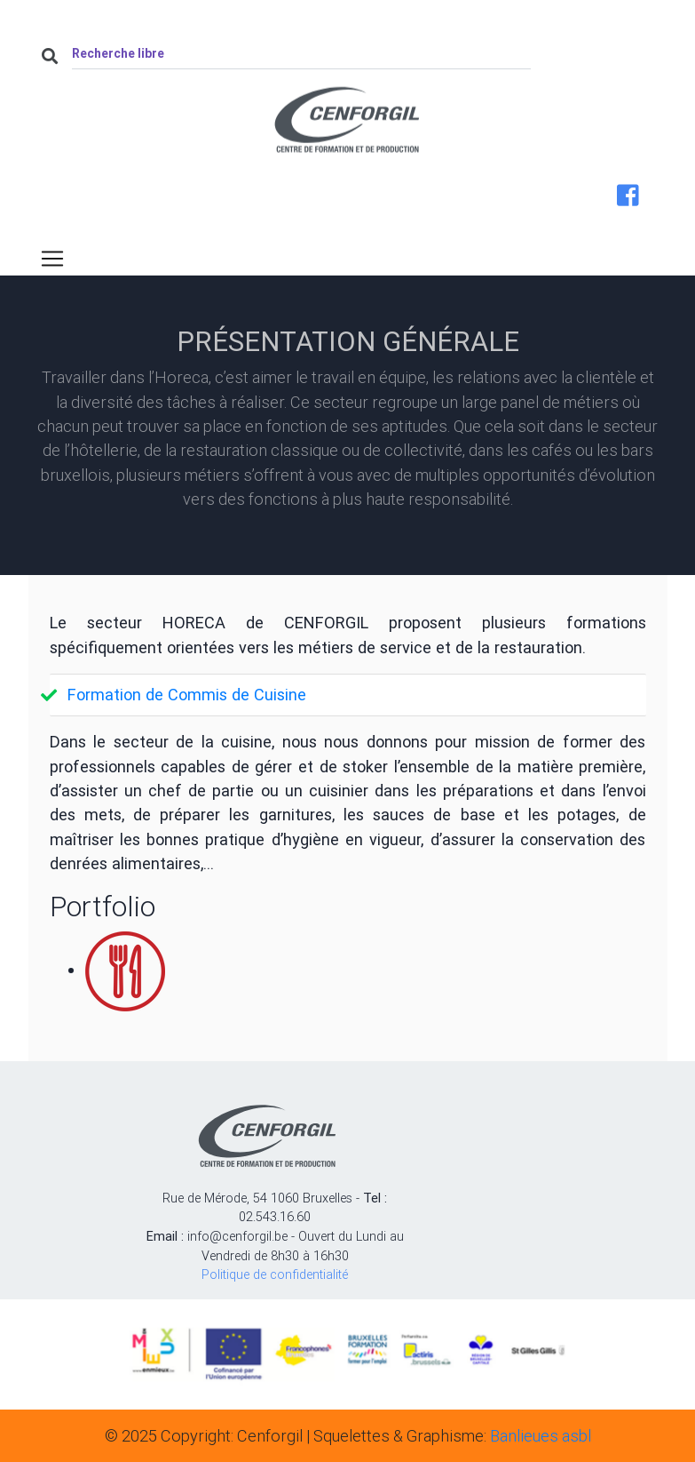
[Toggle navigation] (52, 259)
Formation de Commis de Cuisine (186, 694)
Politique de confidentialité (274, 1274)
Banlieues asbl (540, 1436)
